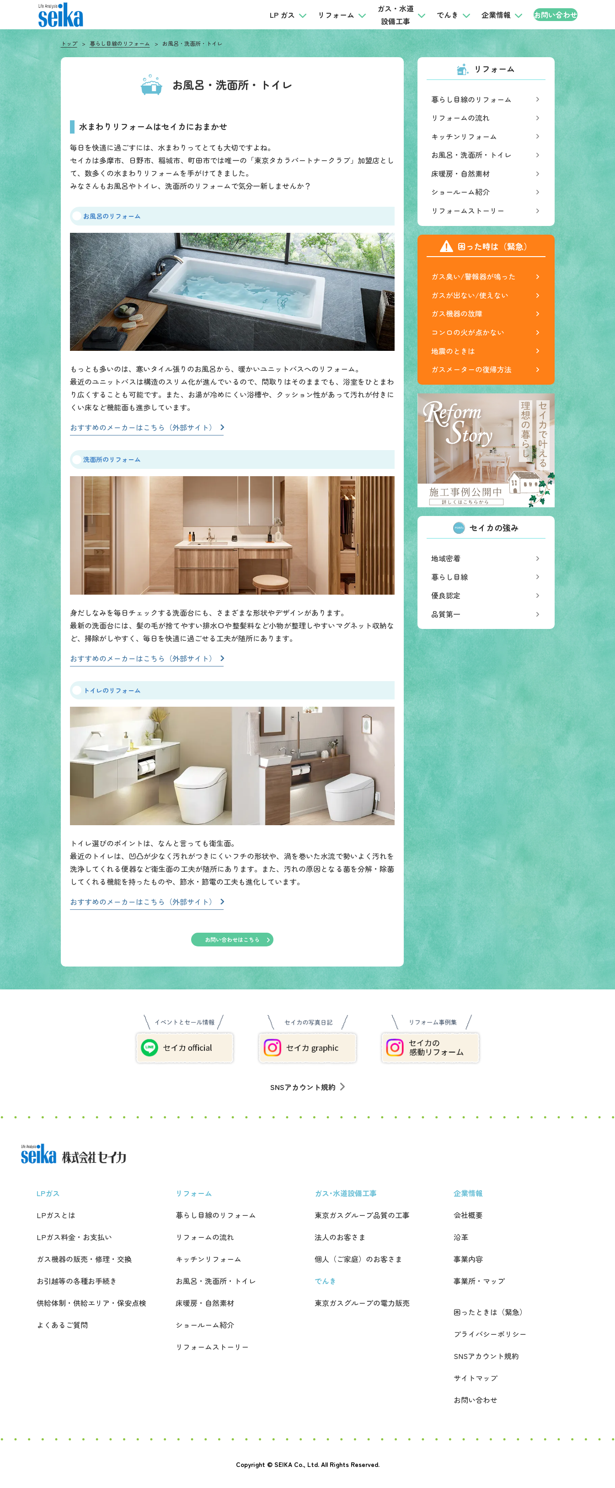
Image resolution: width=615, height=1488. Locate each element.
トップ (69, 43)
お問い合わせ (546, 14)
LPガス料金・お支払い (74, 1236)
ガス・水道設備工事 (376, 15)
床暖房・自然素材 (460, 173)
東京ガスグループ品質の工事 (362, 1214)
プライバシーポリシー (490, 1333)
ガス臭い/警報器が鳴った (473, 276)
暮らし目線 (449, 576)
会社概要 (468, 1214)
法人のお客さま (340, 1236)
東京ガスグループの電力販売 (362, 1302)
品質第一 (445, 613)
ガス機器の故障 (456, 313)
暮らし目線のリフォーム (120, 43)
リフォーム (317, 14)
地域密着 (445, 558)
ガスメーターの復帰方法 (471, 369)
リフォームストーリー (467, 210)
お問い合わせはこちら (232, 939)
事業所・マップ (479, 1280)
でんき (429, 14)
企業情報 (477, 14)
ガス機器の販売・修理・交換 (84, 1258)
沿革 (461, 1236)
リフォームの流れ (460, 117)
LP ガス (263, 14)
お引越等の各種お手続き (77, 1280)
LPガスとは (56, 1214)
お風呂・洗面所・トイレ (471, 154)
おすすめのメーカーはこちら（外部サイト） (143, 427)
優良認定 (445, 595)
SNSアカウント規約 (307, 1086)
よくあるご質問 (62, 1324)
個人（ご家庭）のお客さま (358, 1258)
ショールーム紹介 (460, 191)
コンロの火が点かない (467, 332)
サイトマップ (475, 1377)
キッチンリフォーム (464, 136)
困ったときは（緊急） (490, 1311)
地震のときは (453, 350)
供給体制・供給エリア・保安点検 (91, 1302)
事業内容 (468, 1258)
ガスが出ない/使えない (469, 295)
